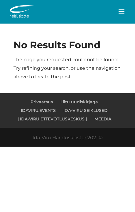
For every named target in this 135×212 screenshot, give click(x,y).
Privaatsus (42, 102)
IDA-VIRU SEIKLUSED (85, 110)
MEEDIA (103, 119)
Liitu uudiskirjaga (79, 102)
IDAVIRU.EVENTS (38, 110)
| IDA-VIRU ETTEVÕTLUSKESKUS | (52, 119)
